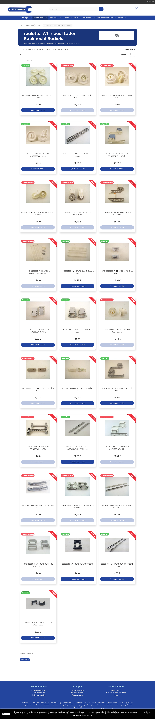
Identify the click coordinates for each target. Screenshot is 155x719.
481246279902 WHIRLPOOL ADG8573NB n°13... (38, 331)
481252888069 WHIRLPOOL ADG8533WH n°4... (38, 155)
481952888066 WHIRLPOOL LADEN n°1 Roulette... (38, 96)
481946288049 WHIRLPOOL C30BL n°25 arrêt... (38, 565)
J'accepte (6, 714)
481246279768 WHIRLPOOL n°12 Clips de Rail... (117, 272)
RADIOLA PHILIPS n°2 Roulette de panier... (77, 96)
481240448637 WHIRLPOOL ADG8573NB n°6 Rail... (117, 155)
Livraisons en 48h (39, 693)
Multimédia (87, 18)
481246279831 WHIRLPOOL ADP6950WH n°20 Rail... (77, 448)
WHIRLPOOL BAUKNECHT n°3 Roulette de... (117, 96)
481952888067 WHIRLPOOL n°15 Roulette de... (117, 331)
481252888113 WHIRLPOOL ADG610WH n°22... (38, 506)
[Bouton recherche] (101, 9)
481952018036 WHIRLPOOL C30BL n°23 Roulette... (77, 506)
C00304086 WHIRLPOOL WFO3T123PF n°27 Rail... (117, 565)
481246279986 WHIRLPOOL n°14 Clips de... (77, 331)
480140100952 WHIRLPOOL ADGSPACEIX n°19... (38, 448)
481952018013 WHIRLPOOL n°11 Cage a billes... (77, 272)
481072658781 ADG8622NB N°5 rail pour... (77, 155)
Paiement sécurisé (38, 695)
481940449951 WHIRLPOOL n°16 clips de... (38, 389)
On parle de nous (77, 693)
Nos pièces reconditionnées (116, 693)
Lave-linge (24, 18)
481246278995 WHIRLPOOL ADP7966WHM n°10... (38, 272)
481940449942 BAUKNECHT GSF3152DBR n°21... (117, 448)
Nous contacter (77, 695)
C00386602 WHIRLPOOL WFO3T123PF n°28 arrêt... (38, 624)
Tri (20, 54)
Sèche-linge (53, 18)
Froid (76, 18)
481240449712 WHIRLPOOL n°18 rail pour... (117, 389)
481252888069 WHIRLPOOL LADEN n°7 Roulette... (38, 213)
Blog (116, 695)
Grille (130, 55)
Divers (120, 18)
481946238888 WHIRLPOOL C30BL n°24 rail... (117, 506)
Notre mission (116, 690)
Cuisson (66, 18)
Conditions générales (38, 690)
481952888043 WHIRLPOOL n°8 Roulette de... (77, 213)
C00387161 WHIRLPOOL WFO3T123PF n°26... (77, 565)
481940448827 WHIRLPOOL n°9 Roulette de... (117, 213)
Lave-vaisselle (38, 18)
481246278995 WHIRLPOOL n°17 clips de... (77, 389)
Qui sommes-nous (77, 690)
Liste (134, 55)
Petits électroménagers (104, 18)
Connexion (150, 1)
